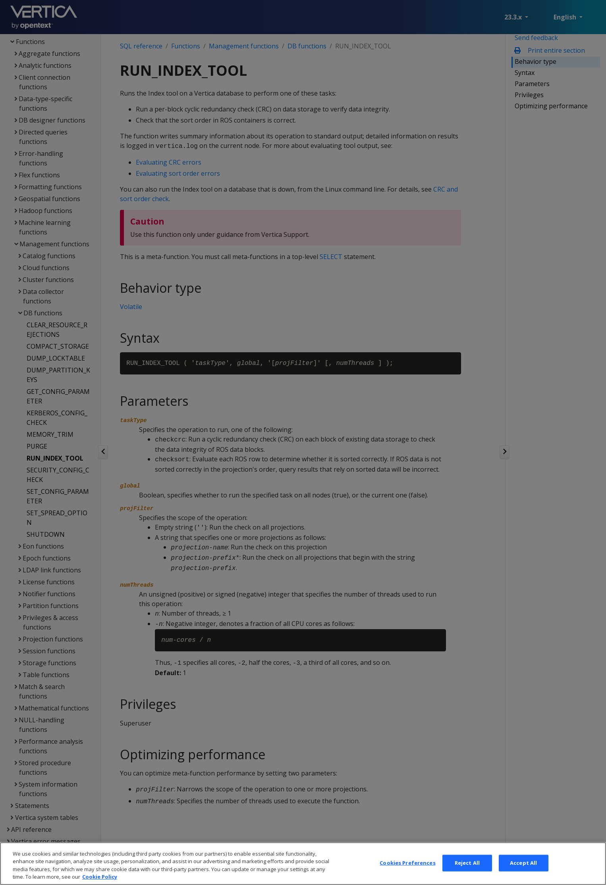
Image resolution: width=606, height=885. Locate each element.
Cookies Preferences (407, 868)
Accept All (523, 868)
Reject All (467, 868)
